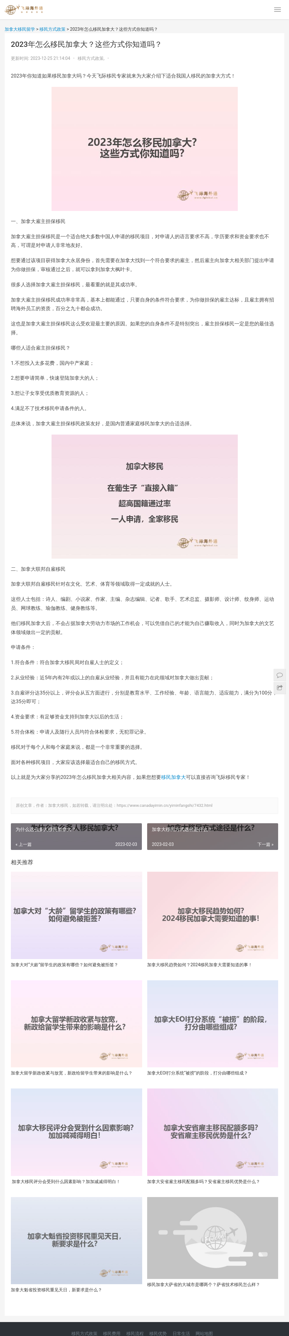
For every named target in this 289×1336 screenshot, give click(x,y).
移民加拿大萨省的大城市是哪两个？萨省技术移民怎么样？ (203, 1284)
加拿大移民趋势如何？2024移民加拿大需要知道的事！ (199, 964)
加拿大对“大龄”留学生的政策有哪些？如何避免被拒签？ (64, 964)
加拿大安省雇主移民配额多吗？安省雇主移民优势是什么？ (203, 1181)
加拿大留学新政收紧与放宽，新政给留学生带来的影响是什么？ (72, 1072)
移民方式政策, (92, 58)
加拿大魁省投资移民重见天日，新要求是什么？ (56, 1289)
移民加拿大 (173, 777)
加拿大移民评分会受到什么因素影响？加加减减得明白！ (65, 1181)
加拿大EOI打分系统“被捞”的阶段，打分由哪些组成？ (197, 1072)
